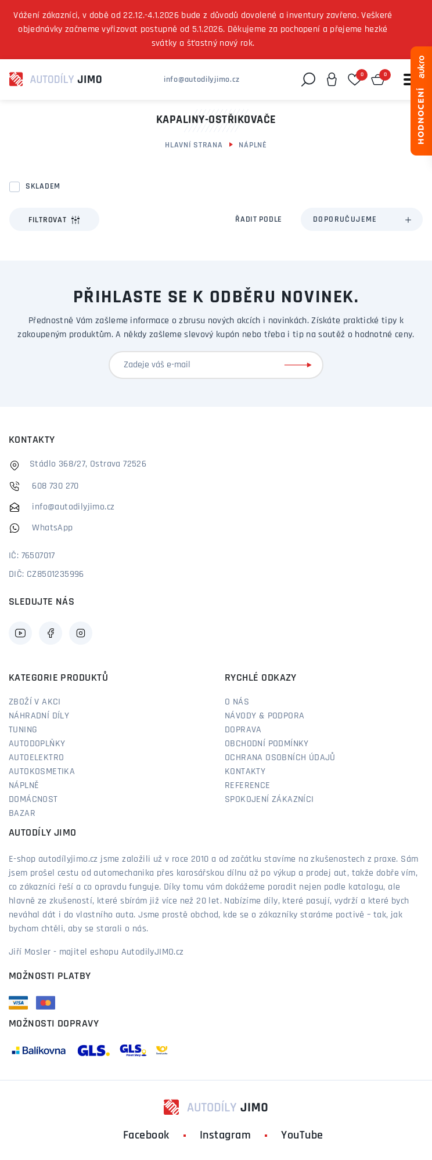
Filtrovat (54, 220)
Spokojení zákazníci (269, 799)
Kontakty (245, 771)
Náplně (253, 145)
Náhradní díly (39, 716)
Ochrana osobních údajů (280, 758)
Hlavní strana (193, 145)
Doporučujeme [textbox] (345, 219)
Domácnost (33, 799)
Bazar (22, 813)
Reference (248, 785)
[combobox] (362, 219)
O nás (237, 702)
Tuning (23, 730)
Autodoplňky (37, 744)
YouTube (302, 1135)
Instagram (225, 1135)
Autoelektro (36, 758)
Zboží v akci (35, 702)
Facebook (146, 1135)
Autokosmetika (42, 771)
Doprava (243, 730)
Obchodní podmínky (267, 744)
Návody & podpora (264, 716)
